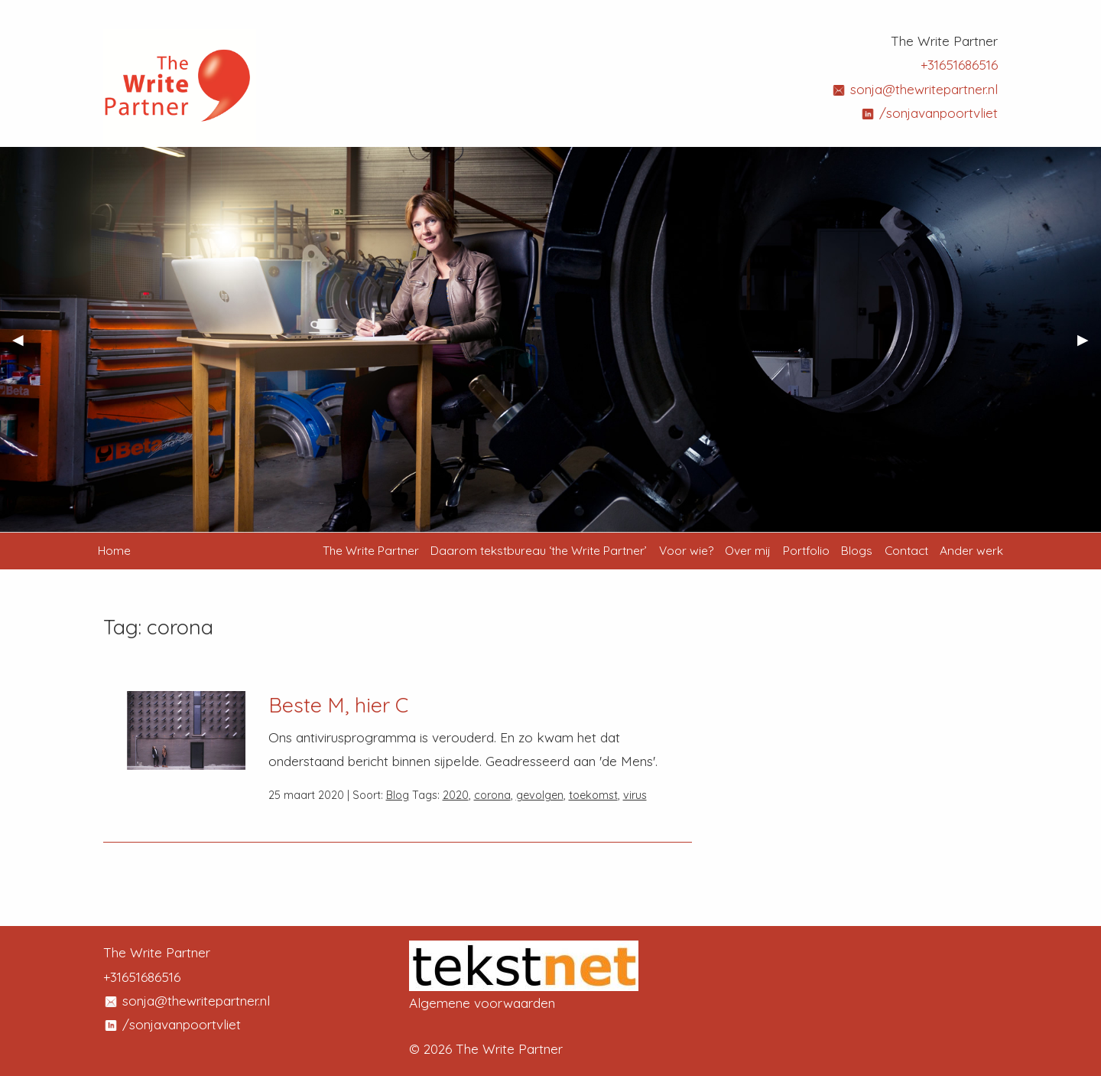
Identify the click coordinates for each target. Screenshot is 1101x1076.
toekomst (593, 795)
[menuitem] (371, 551)
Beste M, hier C (338, 705)
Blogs (856, 550)
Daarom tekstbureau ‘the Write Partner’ (538, 550)
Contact (906, 550)
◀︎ (24, 345)
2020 (456, 795)
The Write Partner (371, 550)
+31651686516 (959, 65)
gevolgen (539, 795)
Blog (397, 795)
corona (492, 795)
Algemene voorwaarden (482, 1003)
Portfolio (806, 550)
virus (635, 795)
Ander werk (971, 550)
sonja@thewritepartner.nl (914, 89)
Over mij (748, 550)
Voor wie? (686, 550)
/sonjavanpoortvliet (929, 113)
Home (114, 550)
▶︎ (1089, 345)
